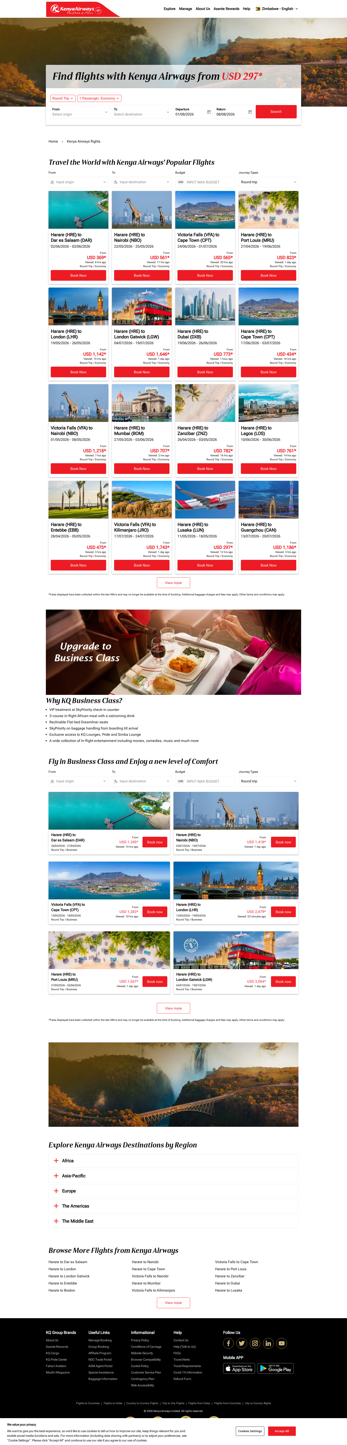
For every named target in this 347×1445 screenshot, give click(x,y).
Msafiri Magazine (58, 1372)
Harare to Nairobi (145, 1262)
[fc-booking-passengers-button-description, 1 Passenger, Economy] (97, 98)
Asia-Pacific (68, 1175)
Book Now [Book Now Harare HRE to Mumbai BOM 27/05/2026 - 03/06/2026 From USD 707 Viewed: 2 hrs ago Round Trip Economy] (142, 469)
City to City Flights (173, 1403)
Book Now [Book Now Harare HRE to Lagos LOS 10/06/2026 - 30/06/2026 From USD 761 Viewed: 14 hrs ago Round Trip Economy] (269, 469)
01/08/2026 (184, 114)
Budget (180, 172)
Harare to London (62, 1269)
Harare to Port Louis (230, 1269)
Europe (64, 1191)
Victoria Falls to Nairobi (150, 1276)
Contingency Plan (142, 1379)
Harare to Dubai (227, 1283)
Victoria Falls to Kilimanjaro (153, 1290)
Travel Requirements (187, 1366)
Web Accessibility (142, 1385)
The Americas (70, 1206)
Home (53, 141)
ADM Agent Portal (100, 1366)
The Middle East (72, 1221)
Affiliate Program (99, 1353)
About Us (203, 9)
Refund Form (182, 1379)
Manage (185, 9)
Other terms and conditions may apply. (262, 594)
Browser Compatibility (146, 1359)
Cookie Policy (140, 1366)
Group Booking (98, 1346)
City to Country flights (258, 1403)
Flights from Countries (227, 1403)
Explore (169, 9)
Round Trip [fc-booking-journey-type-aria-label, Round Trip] (60, 98)
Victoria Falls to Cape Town (236, 1262)
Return (221, 109)
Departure (182, 109)
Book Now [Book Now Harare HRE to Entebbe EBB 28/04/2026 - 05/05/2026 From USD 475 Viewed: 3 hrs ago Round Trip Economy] (78, 565)
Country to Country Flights (142, 1403)
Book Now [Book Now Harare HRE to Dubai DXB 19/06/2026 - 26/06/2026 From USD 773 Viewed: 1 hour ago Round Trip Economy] (205, 372)
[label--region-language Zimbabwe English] (277, 9)
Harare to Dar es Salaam (68, 1262)
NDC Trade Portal (100, 1359)
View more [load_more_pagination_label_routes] (173, 1303)
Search (276, 111)
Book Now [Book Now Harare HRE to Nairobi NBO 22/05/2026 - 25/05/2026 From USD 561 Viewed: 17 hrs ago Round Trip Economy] (142, 275)
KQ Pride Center (56, 1359)
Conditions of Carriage (146, 1346)
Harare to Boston (62, 1290)
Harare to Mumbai (146, 1283)
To (115, 109)
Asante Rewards (226, 9)
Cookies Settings (250, 1431)
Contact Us (181, 1340)
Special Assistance (101, 1372)
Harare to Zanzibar (229, 1276)
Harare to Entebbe (63, 1283)
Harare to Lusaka (228, 1290)
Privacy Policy (140, 1340)
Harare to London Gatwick (69, 1276)
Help (246, 9)
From (56, 109)
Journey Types (248, 172)
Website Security (142, 1353)
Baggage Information (102, 1379)
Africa (63, 1160)
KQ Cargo (52, 1353)
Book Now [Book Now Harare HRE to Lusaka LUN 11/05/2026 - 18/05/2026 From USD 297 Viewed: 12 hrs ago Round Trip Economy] (205, 565)
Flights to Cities (113, 1403)
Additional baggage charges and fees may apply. (210, 594)
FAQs (177, 1353)
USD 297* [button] (242, 76)
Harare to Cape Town (148, 1269)
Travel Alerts (182, 1359)
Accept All (282, 1431)
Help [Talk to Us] (185, 1346)
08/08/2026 (225, 114)
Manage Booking (100, 1340)
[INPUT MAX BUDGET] (208, 182)
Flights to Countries (87, 1403)
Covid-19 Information (188, 1372)
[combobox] (78, 114)
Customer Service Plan (146, 1372)
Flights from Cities (199, 1403)
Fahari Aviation (56, 1366)
